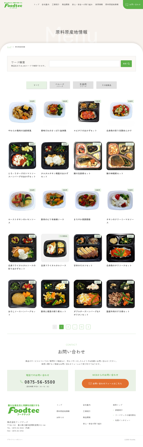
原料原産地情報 (112, 4)
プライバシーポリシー (15, 439)
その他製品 (106, 85)
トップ (36, 4)
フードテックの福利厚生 (125, 415)
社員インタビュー (122, 420)
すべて (36, 85)
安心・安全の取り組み (92, 423)
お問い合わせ (133, 5)
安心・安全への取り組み (82, 4)
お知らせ (60, 417)
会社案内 (45, 4)
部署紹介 (119, 410)
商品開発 (65, 4)
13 (81, 326)
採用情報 (99, 4)
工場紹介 (55, 4)
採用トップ (117, 404)
